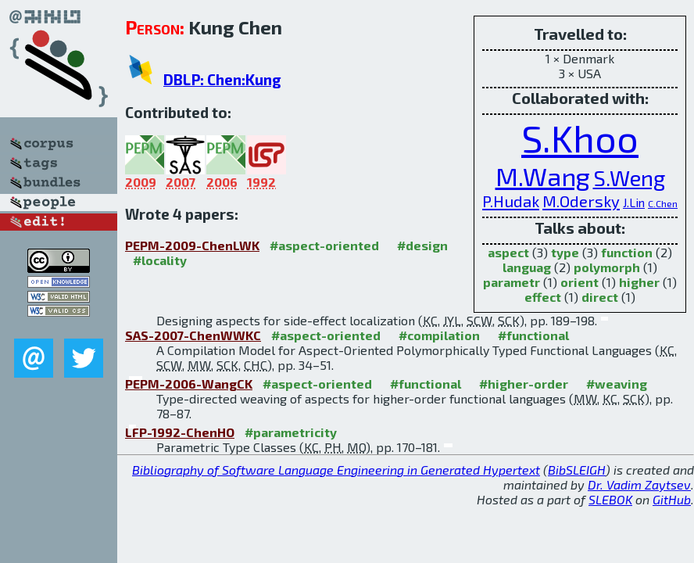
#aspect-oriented (324, 245)
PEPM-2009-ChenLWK (192, 245)
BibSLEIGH (577, 469)
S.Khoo (580, 137)
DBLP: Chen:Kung (222, 79)
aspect (508, 252)
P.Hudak (510, 201)
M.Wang (542, 176)
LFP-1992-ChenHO (179, 432)
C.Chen (663, 203)
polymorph (607, 267)
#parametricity (291, 432)
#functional (533, 335)
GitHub (672, 499)
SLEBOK (610, 499)
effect (542, 296)
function (627, 252)
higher (639, 281)
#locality (160, 260)
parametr (511, 281)
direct (599, 296)
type (565, 252)
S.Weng (629, 177)
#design (422, 245)
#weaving (616, 383)
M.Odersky (581, 201)
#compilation (439, 335)
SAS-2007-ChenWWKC (193, 335)
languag (527, 267)
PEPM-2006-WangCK (188, 383)
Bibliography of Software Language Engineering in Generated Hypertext (336, 469)
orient (579, 281)
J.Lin (634, 202)
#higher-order (523, 383)
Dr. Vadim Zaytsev (639, 484)
